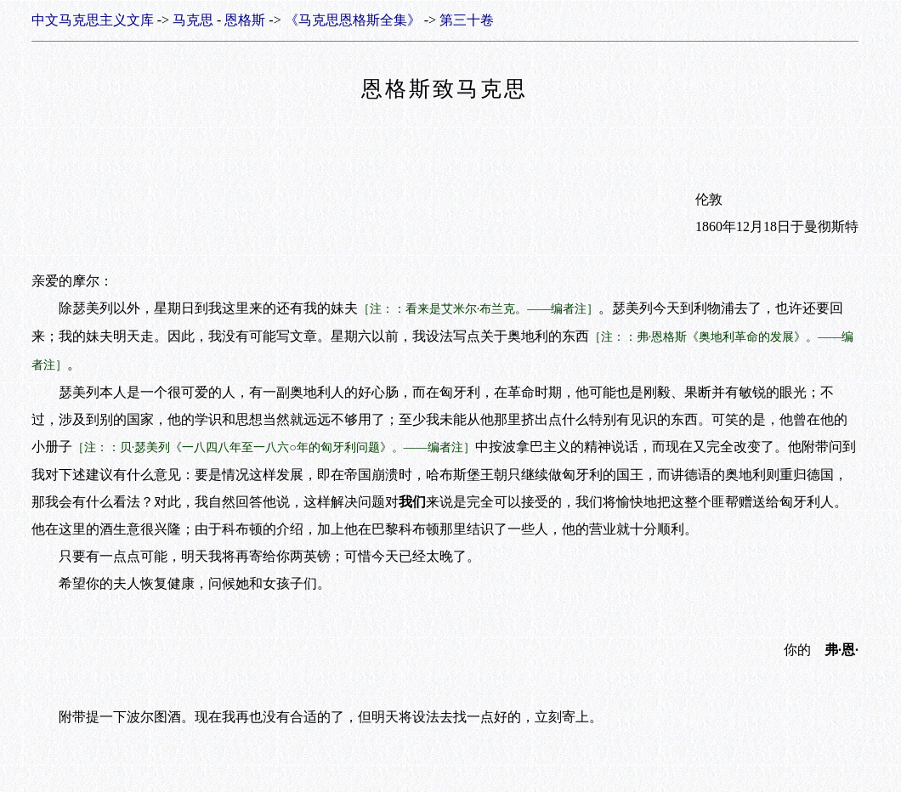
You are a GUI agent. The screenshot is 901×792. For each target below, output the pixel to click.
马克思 (193, 20)
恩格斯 (244, 20)
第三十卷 (466, 20)
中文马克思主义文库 (92, 20)
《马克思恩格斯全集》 (353, 20)
